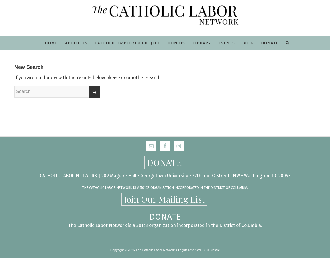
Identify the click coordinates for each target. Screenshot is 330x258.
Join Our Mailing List (164, 199)
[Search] (285, 43)
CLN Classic (211, 250)
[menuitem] (51, 43)
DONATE (164, 162)
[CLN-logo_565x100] (165, 18)
